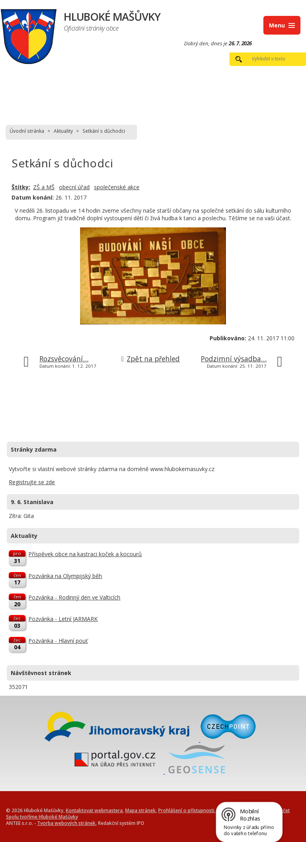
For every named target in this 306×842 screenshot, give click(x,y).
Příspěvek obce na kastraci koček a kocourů (85, 554)
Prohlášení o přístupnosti (186, 810)
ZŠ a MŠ (44, 187)
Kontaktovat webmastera (94, 810)
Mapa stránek (140, 810)
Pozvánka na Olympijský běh (65, 576)
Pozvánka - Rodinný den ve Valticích (74, 597)
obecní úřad (74, 187)
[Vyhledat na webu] (273, 58)
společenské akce (116, 187)
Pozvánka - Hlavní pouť (58, 640)
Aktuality (63, 131)
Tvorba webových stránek (66, 823)
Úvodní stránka (27, 131)
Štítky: (21, 187)
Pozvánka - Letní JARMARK (63, 619)
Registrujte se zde (32, 482)
